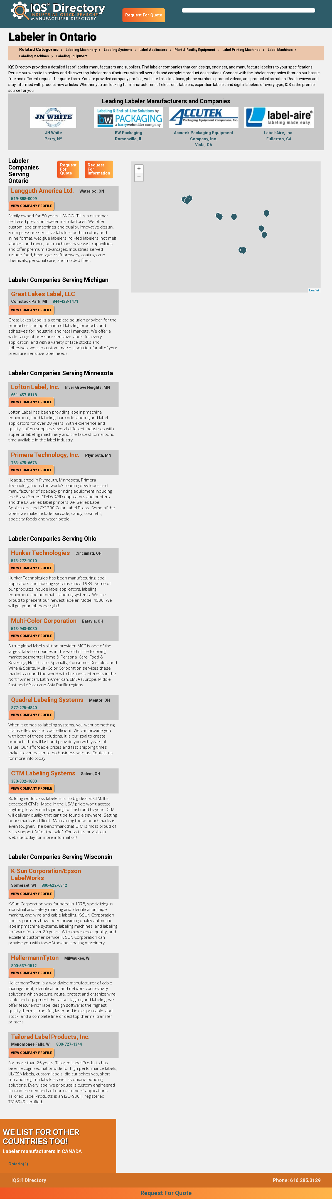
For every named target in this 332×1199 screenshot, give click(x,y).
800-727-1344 (69, 1044)
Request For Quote (143, 15)
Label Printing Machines (241, 50)
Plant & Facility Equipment (194, 50)
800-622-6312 (54, 885)
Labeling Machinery (81, 50)
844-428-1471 (65, 301)
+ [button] (139, 169)
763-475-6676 (24, 463)
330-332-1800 (24, 781)
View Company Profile (31, 206)
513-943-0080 (24, 628)
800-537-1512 (24, 966)
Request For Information (99, 169)
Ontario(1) (18, 1164)
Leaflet (314, 290)
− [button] (139, 177)
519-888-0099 (24, 198)
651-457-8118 (24, 395)
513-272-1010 (24, 561)
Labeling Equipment (71, 56)
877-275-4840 (24, 708)
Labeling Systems (118, 50)
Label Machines (280, 50)
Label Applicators (153, 50)
